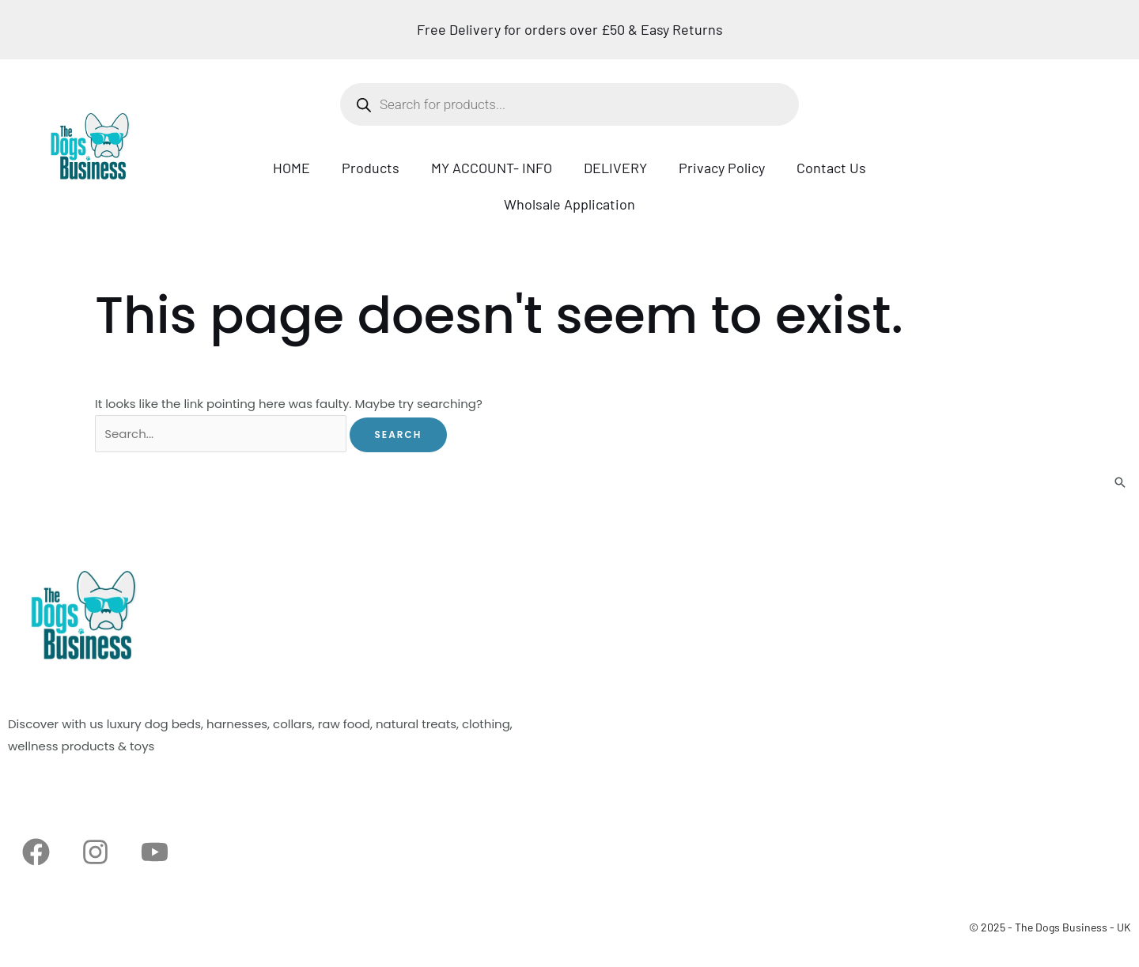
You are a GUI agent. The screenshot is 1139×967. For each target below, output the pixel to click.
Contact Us (831, 167)
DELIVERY (615, 167)
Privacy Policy (722, 167)
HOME (291, 167)
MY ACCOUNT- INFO (491, 167)
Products (370, 167)
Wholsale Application (569, 204)
